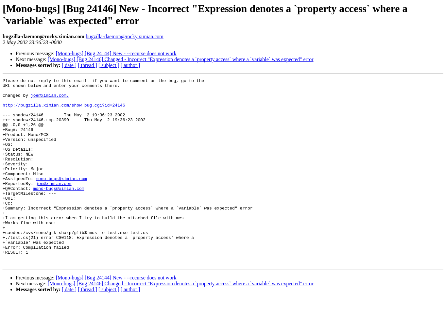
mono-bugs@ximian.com (61, 199)
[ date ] (69, 65)
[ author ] (130, 65)
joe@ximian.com (53, 205)
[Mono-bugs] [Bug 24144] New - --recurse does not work (116, 53)
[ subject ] (108, 65)
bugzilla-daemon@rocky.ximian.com (124, 36)
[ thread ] (87, 65)
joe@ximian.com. (50, 99)
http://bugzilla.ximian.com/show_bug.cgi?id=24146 (64, 111)
